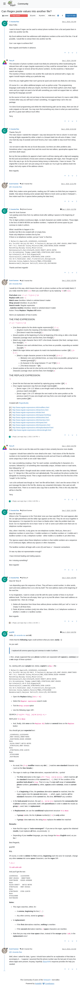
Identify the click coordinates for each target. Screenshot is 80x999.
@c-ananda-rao (20, 635)
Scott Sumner (14, 184)
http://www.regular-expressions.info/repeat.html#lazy (31, 415)
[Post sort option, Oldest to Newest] (62, 15)
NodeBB (38, 983)
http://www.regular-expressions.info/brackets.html (30, 417)
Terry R (11, 61)
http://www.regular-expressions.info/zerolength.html (32, 430)
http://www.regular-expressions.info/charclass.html (30, 420)
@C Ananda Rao (26, 184)
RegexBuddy (23, 403)
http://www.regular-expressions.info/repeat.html (29, 422)
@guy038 (46, 962)
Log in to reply (71, 15)
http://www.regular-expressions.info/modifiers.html (30, 407)
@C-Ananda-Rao (15, 187)
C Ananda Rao (14, 22)
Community (23, 4)
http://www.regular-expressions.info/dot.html (28, 412)
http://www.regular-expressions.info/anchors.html (30, 410)
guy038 (11, 632)
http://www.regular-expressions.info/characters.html (31, 425)
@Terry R (24, 578)
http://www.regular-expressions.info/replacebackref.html (32, 428)
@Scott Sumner (26, 209)
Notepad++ (47, 980)
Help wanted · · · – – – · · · (19, 15)
